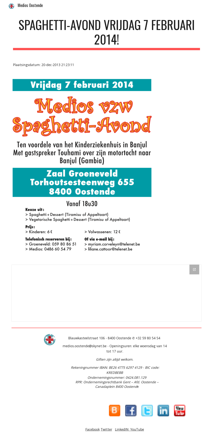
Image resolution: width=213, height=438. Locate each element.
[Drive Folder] (106, 293)
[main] (106, 34)
